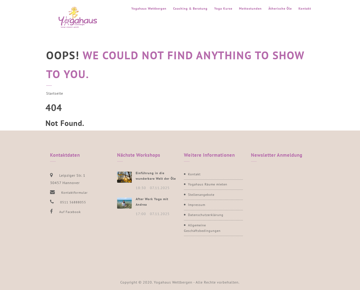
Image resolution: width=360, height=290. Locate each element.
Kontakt (304, 8)
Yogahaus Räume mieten (207, 184)
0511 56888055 (73, 202)
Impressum (196, 205)
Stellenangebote (201, 195)
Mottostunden (250, 8)
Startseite (54, 93)
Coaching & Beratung (190, 8)
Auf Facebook (70, 212)
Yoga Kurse (223, 8)
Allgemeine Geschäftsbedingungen (202, 228)
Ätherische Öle (280, 8)
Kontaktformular (74, 192)
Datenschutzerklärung (205, 215)
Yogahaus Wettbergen (148, 8)
